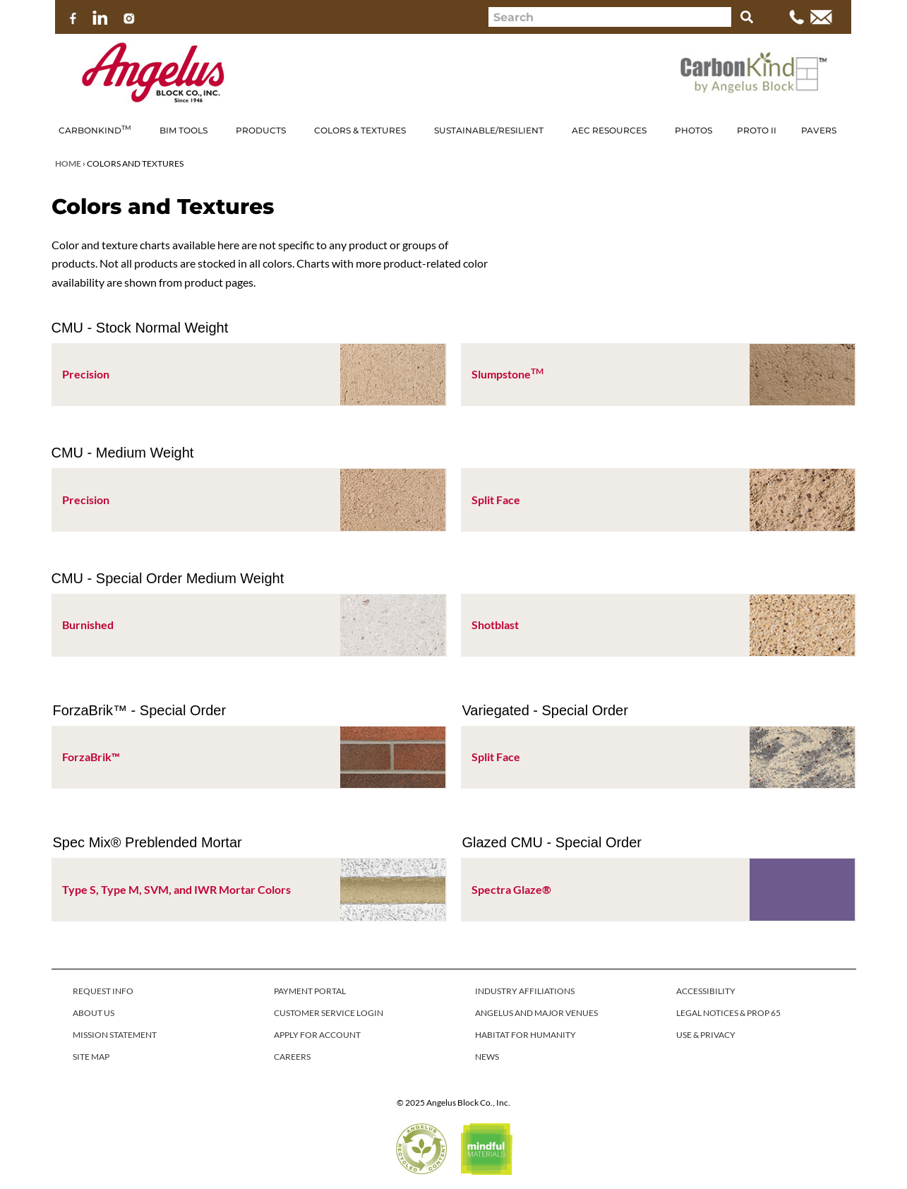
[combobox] (609, 17)
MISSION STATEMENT (115, 1034)
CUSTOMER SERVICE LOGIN (328, 1013)
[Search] (746, 17)
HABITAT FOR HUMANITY (525, 1034)
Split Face (495, 499)
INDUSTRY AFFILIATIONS (525, 991)
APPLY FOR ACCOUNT (317, 1034)
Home (68, 163)
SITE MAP (91, 1056)
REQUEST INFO (103, 991)
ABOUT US (93, 1013)
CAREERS (292, 1056)
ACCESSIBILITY (705, 991)
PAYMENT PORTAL (310, 991)
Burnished (88, 624)
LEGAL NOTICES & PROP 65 (728, 1013)
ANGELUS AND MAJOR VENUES (536, 1013)
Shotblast (495, 624)
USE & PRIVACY (705, 1034)
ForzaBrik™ (91, 756)
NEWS (487, 1056)
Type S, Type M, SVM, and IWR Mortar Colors (176, 889)
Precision (85, 374)
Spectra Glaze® (511, 889)
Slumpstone (507, 374)
